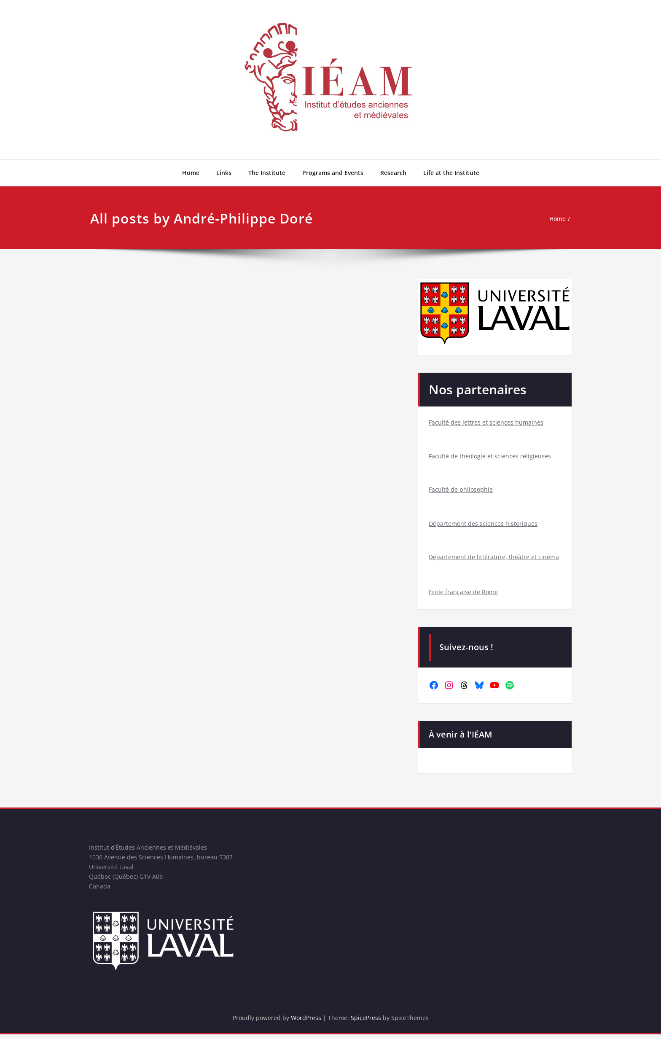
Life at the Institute (451, 173)
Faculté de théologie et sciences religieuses (490, 456)
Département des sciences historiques (484, 524)
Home (190, 173)
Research (393, 173)
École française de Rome (464, 593)
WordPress (306, 1022)
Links (223, 173)
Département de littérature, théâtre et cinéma (494, 558)
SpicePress (367, 1022)
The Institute (266, 173)
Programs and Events (332, 173)
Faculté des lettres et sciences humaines (486, 422)
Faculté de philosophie (461, 490)
